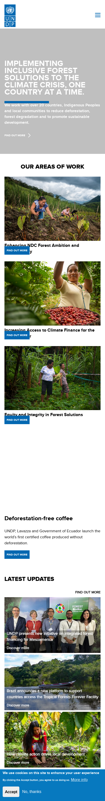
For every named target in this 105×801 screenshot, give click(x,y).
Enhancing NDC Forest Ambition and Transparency (41, 248)
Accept (11, 792)
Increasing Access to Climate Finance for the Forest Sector (49, 333)
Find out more (17, 250)
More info (79, 779)
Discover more (18, 647)
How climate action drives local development (46, 754)
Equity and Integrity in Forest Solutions (43, 414)
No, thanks (31, 791)
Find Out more (14, 135)
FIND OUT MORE (88, 592)
